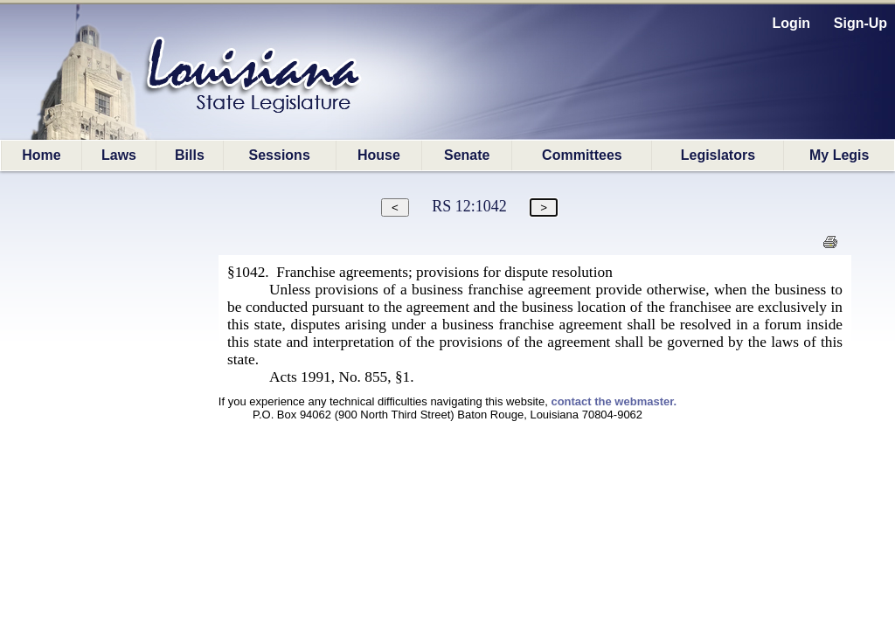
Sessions (279, 155)
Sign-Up (860, 23)
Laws (118, 155)
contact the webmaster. (613, 401)
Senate (466, 155)
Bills (190, 155)
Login (792, 23)
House (378, 155)
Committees (582, 155)
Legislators (718, 155)
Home (41, 155)
